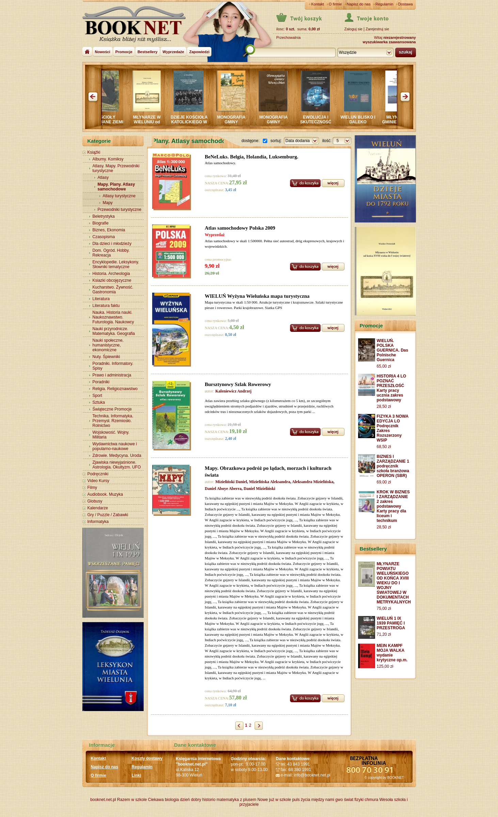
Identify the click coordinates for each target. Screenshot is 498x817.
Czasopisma (104, 236)
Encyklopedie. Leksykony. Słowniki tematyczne (116, 264)
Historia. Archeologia (111, 273)
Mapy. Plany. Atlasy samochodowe (116, 186)
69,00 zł (384, 482)
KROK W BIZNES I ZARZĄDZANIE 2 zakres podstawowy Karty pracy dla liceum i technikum (393, 506)
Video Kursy (98, 480)
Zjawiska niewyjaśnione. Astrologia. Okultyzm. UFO (117, 464)
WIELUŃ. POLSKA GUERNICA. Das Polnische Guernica (392, 350)
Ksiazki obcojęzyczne (112, 280)
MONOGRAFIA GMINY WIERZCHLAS (276, 122)
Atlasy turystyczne (119, 196)
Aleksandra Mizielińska (313, 481)
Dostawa (405, 4)
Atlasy (103, 177)
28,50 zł (384, 406)
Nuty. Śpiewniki (106, 356)
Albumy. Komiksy (108, 159)
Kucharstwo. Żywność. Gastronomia (113, 289)
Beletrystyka (104, 216)
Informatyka (98, 521)
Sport (97, 395)
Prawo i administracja (112, 375)
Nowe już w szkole (274, 799)
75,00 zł (384, 608)
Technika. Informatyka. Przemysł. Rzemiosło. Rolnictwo (113, 421)
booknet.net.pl (103, 799)
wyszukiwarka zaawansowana (389, 42)
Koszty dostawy (147, 758)
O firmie (335, 4)
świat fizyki (353, 799)
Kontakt (317, 4)
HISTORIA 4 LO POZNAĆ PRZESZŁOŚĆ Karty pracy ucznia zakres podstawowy (391, 388)
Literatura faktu (106, 305)
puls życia (301, 799)
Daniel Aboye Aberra (223, 488)
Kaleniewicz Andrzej (233, 391)
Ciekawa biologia (163, 799)
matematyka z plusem (236, 799)
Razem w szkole (132, 799)
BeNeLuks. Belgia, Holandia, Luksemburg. (252, 156)
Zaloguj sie (353, 29)
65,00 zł (384, 366)
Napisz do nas (359, 4)
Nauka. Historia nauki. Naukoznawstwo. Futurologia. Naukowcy (113, 317)
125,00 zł (385, 666)
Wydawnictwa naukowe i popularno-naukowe (115, 446)
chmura (371, 799)
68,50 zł (384, 446)
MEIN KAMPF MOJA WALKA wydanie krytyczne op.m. (392, 652)
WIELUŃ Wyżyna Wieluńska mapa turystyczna (257, 296)
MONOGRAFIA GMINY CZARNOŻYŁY (234, 122)
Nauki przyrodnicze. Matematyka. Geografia (114, 331)
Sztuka (99, 402)
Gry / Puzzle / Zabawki (107, 514)
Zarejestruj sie (377, 29)
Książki (93, 152)
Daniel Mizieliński (259, 488)
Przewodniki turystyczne (120, 209)
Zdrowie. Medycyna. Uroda (117, 455)
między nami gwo (327, 799)
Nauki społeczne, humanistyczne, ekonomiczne (108, 345)
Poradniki (101, 382)
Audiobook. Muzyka (105, 494)
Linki (136, 775)
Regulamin (384, 4)
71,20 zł (384, 634)
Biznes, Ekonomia (109, 230)
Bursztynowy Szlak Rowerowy (238, 384)
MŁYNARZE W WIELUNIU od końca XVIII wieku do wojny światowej (150, 124)
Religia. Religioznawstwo (115, 388)
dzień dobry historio (197, 799)
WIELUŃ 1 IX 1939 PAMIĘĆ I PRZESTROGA (391, 623)
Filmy (92, 487)
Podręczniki (98, 474)
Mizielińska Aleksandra (269, 481)
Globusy (94, 501)
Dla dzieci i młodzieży (112, 243)
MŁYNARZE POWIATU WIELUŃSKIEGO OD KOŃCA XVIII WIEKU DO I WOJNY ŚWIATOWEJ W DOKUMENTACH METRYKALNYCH (394, 582)
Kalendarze (97, 508)
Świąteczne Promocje (112, 409)
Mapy (108, 202)
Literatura (101, 298)
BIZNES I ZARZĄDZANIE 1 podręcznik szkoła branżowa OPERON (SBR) (393, 466)
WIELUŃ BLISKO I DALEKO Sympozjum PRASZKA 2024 (361, 124)
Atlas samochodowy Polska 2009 (240, 228)
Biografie (101, 223)
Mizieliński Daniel (231, 481)
